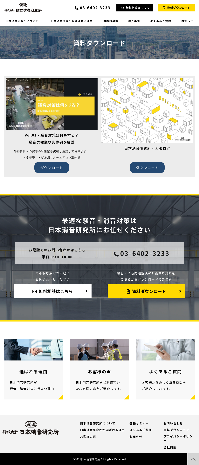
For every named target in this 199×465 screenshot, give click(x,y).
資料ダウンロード (178, 8)
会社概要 (170, 447)
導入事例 (134, 21)
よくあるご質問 (160, 21)
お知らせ (187, 21)
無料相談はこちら (137, 8)
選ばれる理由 (33, 369)
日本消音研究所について (22, 21)
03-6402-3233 (95, 7)
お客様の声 (110, 21)
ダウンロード (51, 167)
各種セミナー (139, 423)
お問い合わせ (173, 423)
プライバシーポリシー (178, 438)
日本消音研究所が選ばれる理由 (72, 21)
